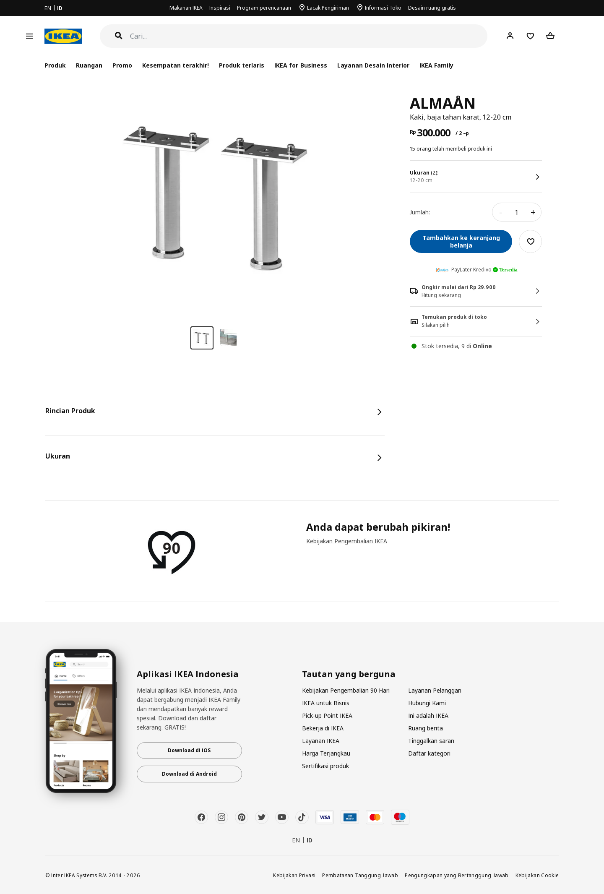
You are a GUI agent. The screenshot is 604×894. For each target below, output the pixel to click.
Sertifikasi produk (325, 766)
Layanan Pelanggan (434, 690)
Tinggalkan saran (431, 741)
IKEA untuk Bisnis (325, 703)
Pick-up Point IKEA (327, 715)
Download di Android (189, 773)
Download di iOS (189, 750)
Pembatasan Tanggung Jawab (360, 875)
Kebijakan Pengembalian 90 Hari (346, 690)
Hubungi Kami (427, 703)
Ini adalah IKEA (428, 715)
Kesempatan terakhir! (175, 65)
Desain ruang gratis (432, 7)
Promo (122, 65)
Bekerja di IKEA (323, 728)
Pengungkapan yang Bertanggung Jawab (457, 875)
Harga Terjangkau (326, 753)
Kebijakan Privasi (294, 875)
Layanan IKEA (320, 741)
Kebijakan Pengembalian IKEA (346, 541)
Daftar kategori (429, 753)
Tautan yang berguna (349, 674)
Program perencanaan (264, 7)
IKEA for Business (300, 65)
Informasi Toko (383, 7)
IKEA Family (436, 65)
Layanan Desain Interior (373, 65)
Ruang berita (425, 728)
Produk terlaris (241, 65)
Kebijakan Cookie (537, 875)
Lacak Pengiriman (328, 7)
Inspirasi (219, 7)
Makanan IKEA (186, 7)
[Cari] (309, 36)
